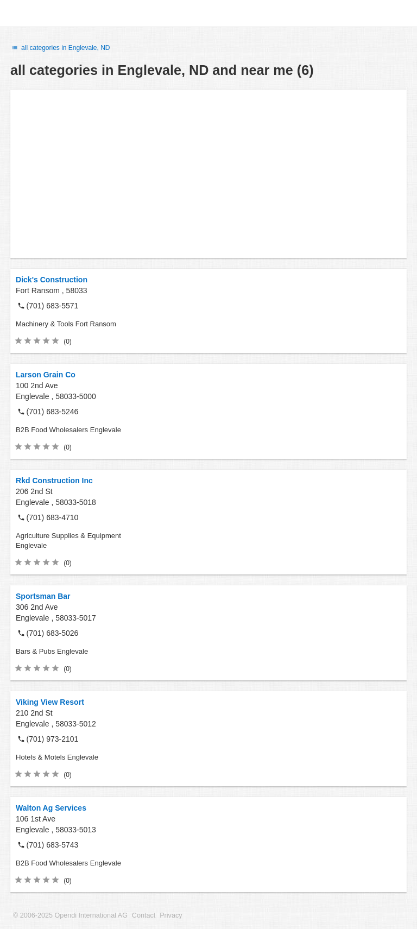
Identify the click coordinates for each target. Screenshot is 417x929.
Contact (143, 915)
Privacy (171, 915)
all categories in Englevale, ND (60, 48)
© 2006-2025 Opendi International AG (70, 915)
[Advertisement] (208, 174)
